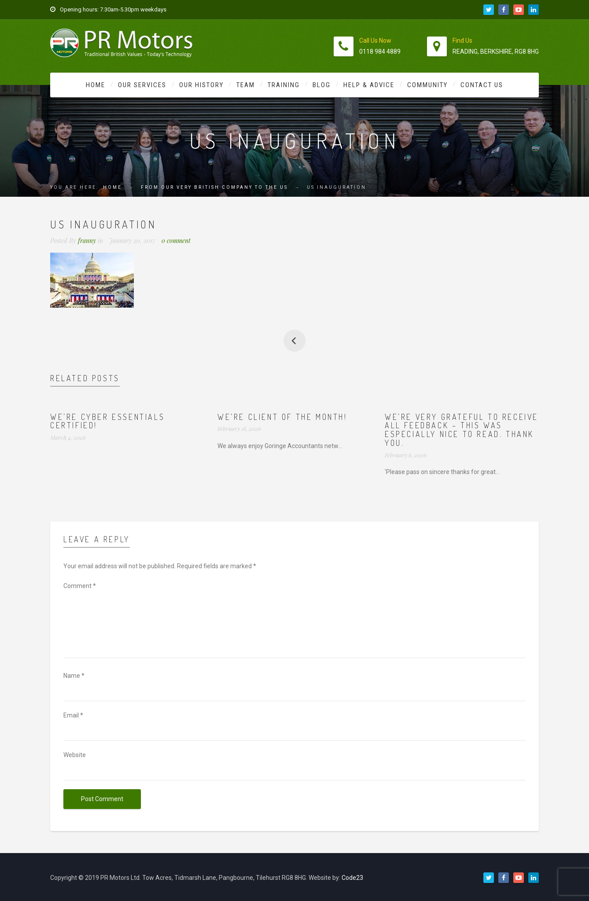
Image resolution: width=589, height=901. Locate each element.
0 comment (176, 240)
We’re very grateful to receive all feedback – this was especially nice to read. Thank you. (461, 430)
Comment (79, 585)
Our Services (142, 85)
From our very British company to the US (214, 187)
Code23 (352, 877)
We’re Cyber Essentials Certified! (107, 421)
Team (245, 85)
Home (95, 85)
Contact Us (481, 85)
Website (74, 754)
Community (427, 85)
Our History (201, 85)
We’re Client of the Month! (282, 417)
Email (73, 715)
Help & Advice (368, 85)
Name (74, 675)
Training (284, 85)
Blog (322, 85)
